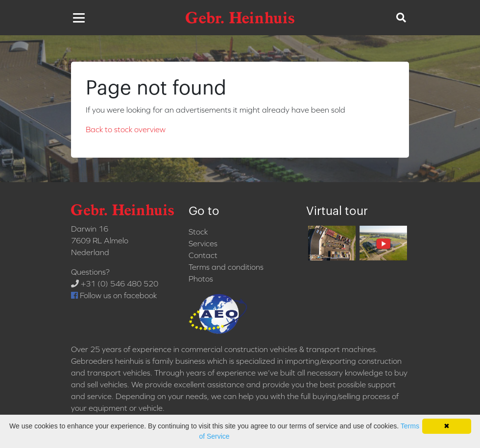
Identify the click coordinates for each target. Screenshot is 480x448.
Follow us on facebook (114, 295)
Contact (203, 255)
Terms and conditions (226, 266)
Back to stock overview (126, 129)
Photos (201, 278)
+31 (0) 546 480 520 (114, 283)
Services (203, 243)
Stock (198, 231)
